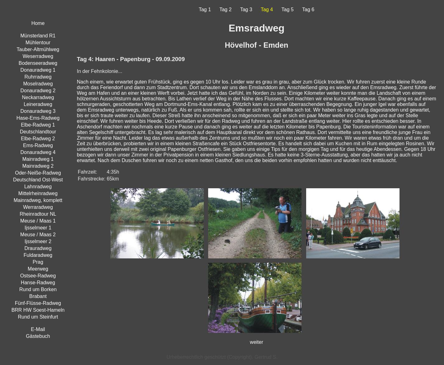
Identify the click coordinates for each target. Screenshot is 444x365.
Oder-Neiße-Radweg (38, 172)
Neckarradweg (38, 97)
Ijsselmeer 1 (38, 227)
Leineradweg (38, 104)
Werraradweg (38, 207)
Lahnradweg (38, 186)
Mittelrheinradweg (38, 193)
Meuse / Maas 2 (38, 234)
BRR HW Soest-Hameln (38, 310)
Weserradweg (38, 56)
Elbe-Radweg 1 (38, 124)
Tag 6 (308, 9)
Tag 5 (288, 9)
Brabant (38, 296)
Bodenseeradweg (38, 63)
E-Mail (38, 329)
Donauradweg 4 (38, 152)
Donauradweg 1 (38, 70)
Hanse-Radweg (38, 282)
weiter (256, 342)
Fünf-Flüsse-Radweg (38, 303)
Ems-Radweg (38, 145)
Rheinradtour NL (38, 214)
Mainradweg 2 (38, 166)
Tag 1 (205, 9)
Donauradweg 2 (38, 90)
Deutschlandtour (38, 131)
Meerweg (38, 268)
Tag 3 (246, 9)
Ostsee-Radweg (38, 275)
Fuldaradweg (38, 255)
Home (38, 23)
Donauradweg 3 (38, 111)
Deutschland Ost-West (38, 179)
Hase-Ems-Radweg (38, 118)
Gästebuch (38, 336)
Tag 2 (225, 9)
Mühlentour (38, 42)
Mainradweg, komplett (38, 200)
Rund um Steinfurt (38, 316)
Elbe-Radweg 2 (38, 138)
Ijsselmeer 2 (38, 241)
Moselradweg (38, 83)
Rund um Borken (38, 289)
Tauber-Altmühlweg (38, 49)
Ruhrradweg (37, 76)
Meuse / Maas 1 (38, 220)
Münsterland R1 (38, 35)
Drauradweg (37, 248)
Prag (38, 262)
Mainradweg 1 (38, 159)
